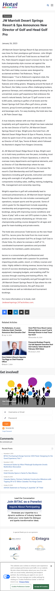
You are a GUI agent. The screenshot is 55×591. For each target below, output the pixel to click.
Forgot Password (7, 431)
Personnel (7, 16)
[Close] (51, 567)
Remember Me (10, 428)
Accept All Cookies (41, 588)
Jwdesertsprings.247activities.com (17, 302)
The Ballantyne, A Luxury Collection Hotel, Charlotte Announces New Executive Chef (13, 330)
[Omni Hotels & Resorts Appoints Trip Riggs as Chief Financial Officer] (14, 348)
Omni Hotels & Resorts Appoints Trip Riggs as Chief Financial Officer (14, 359)
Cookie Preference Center (21, 588)
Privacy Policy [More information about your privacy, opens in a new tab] (24, 583)
